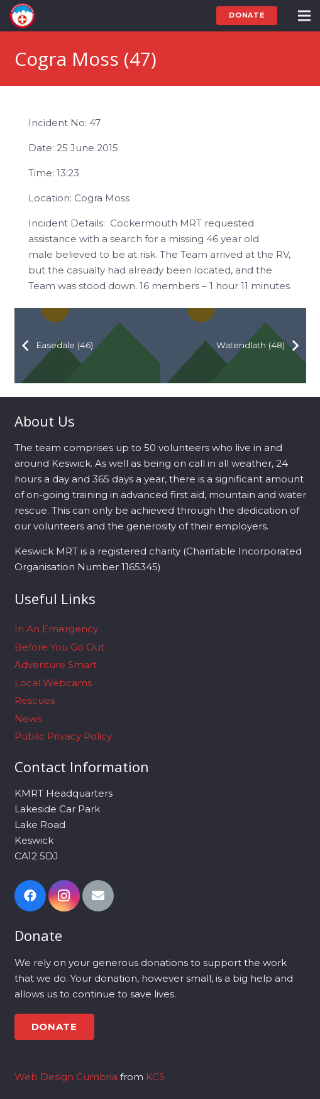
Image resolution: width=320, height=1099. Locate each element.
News (27, 719)
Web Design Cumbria (66, 1077)
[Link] (22, 15)
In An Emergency (56, 629)
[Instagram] (64, 895)
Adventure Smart (55, 665)
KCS (155, 1077)
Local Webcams (53, 683)
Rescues (34, 700)
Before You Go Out (59, 647)
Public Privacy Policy (63, 736)
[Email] (98, 895)
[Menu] (304, 15)
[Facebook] (30, 895)
